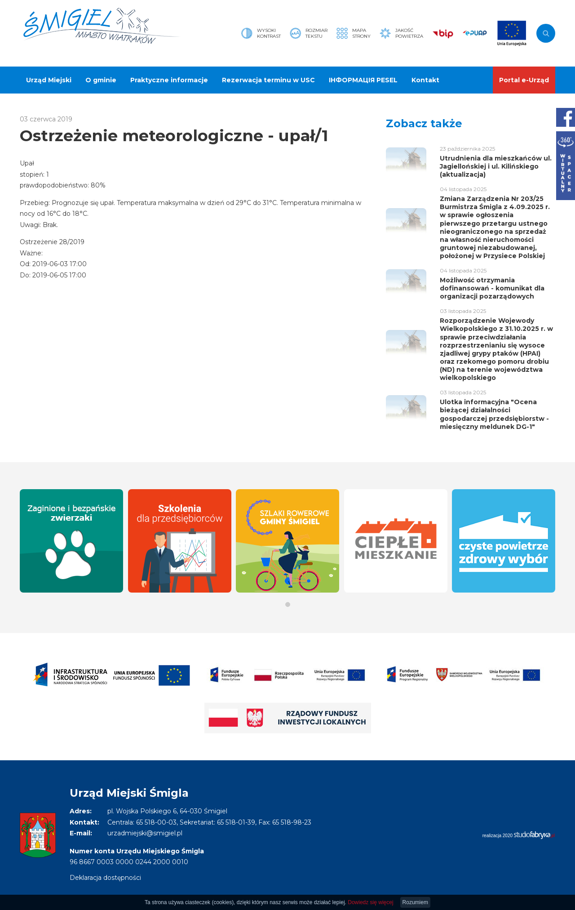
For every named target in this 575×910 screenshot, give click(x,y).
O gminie (100, 80)
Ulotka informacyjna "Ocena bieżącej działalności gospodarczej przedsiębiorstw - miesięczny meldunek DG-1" (494, 414)
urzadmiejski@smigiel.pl (144, 833)
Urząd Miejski (48, 80)
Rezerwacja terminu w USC (268, 80)
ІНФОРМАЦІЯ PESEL (363, 80)
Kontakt (425, 80)
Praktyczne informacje (169, 80)
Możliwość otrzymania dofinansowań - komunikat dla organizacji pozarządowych (492, 288)
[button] (287, 604)
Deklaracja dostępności (105, 878)
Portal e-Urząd (524, 80)
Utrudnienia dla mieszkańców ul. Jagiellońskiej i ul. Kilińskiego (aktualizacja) (496, 166)
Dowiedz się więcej (370, 902)
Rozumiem (415, 902)
